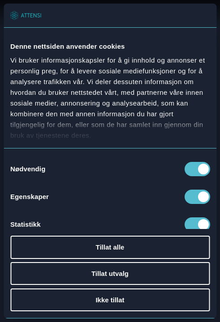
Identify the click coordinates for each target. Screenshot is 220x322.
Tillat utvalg (110, 273)
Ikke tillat (109, 300)
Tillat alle (110, 247)
